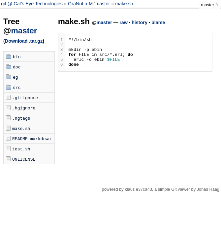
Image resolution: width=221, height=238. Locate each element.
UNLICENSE (23, 159)
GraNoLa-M (80, 3)
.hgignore (23, 108)
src (16, 87)
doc (16, 67)
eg (15, 77)
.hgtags (21, 118)
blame (158, 22)
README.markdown (31, 138)
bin (16, 57)
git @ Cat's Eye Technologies (32, 3)
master (102, 3)
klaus (130, 189)
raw (123, 22)
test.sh (21, 149)
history (139, 22)
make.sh (124, 3)
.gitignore (25, 97)
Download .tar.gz (24, 41)
